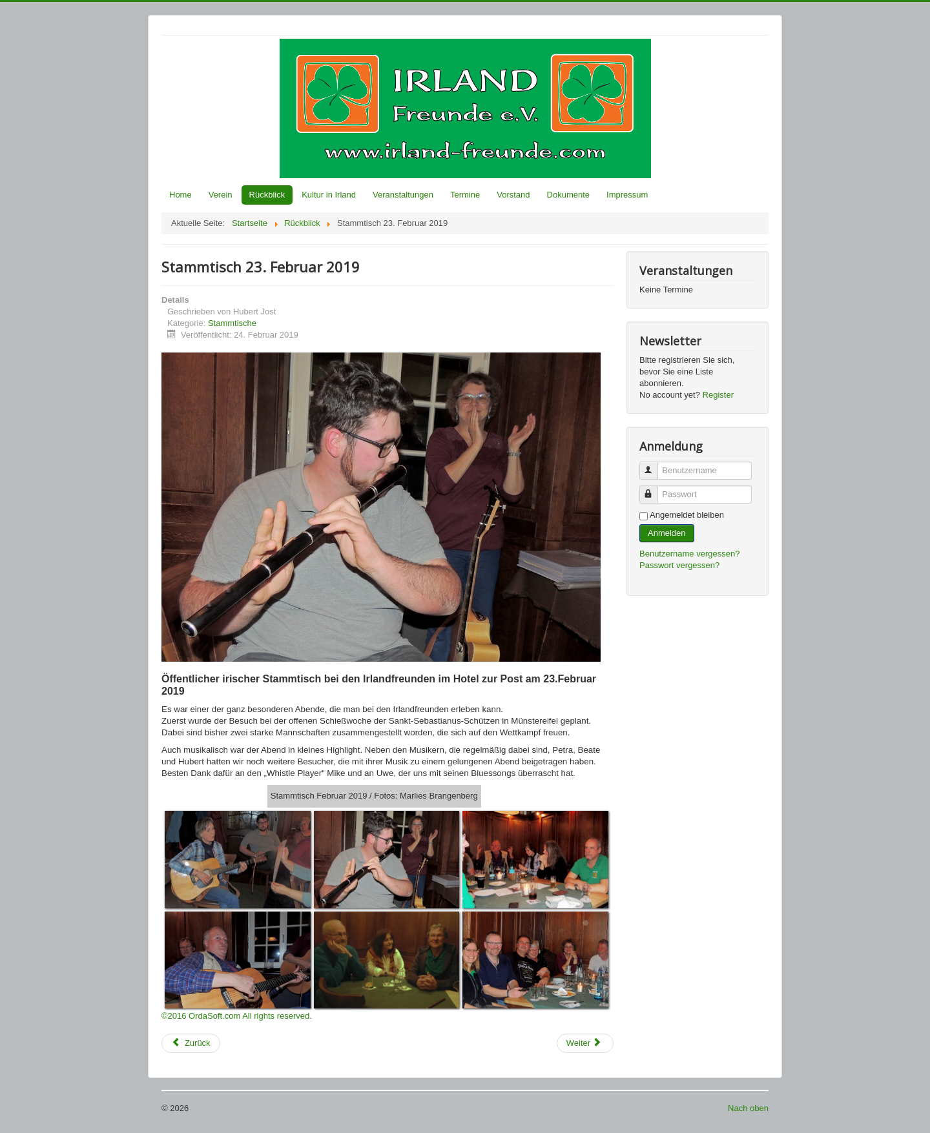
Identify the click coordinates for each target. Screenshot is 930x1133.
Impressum (627, 194)
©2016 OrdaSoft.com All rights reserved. (236, 1016)
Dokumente (568, 194)
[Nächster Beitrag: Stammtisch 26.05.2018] (585, 1043)
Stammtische (232, 323)
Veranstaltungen (403, 194)
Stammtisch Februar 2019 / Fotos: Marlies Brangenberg (374, 796)
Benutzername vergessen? (689, 553)
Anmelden (667, 533)
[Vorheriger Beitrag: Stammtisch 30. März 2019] (190, 1043)
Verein (220, 194)
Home (180, 194)
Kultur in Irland (329, 194)
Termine (465, 194)
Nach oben (748, 1108)
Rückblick (267, 194)
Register (718, 395)
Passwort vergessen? (679, 565)
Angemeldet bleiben (687, 515)
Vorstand (513, 194)
